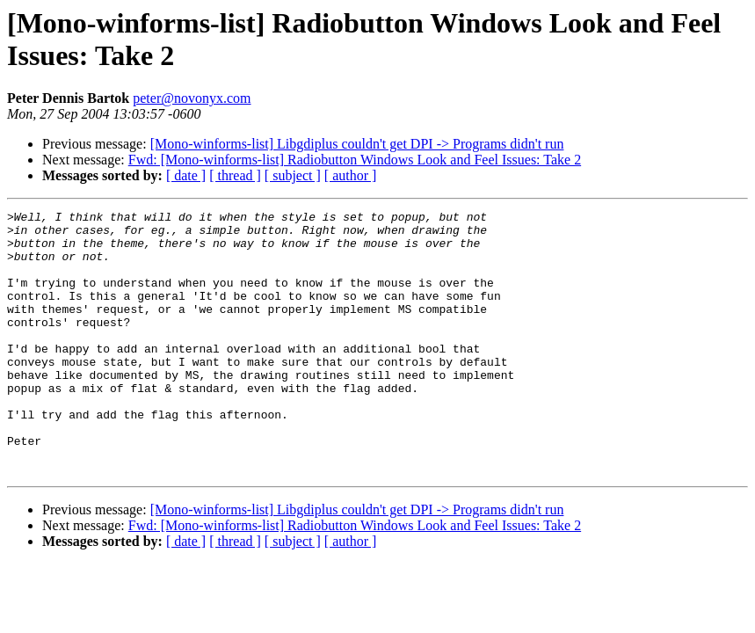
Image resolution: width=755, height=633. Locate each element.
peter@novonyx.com (191, 98)
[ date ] (186, 175)
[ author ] (350, 175)
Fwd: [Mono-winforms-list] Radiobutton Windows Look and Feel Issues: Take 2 (354, 159)
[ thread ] (235, 175)
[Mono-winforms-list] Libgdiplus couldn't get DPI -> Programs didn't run (357, 143)
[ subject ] (293, 175)
